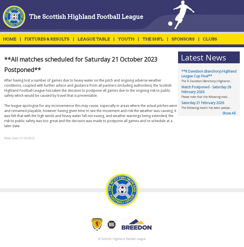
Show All (229, 113)
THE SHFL (152, 39)
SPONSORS (183, 39)
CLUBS (210, 39)
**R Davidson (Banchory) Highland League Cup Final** (208, 73)
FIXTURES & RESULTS (46, 39)
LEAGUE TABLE (93, 39)
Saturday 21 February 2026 (202, 102)
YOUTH (126, 39)
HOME (9, 39)
